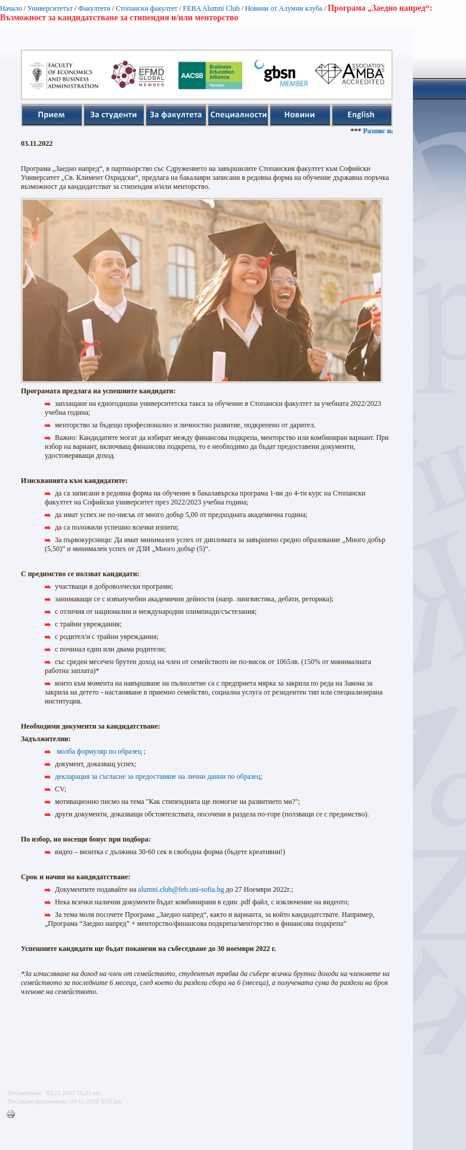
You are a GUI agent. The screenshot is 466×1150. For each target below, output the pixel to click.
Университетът (50, 8)
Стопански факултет (147, 8)
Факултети (94, 8)
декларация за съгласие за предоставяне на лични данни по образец (158, 776)
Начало (11, 8)
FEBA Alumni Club (211, 8)
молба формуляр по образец (99, 751)
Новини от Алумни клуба (284, 8)
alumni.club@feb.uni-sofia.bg (181, 889)
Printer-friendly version (13, 1114)
